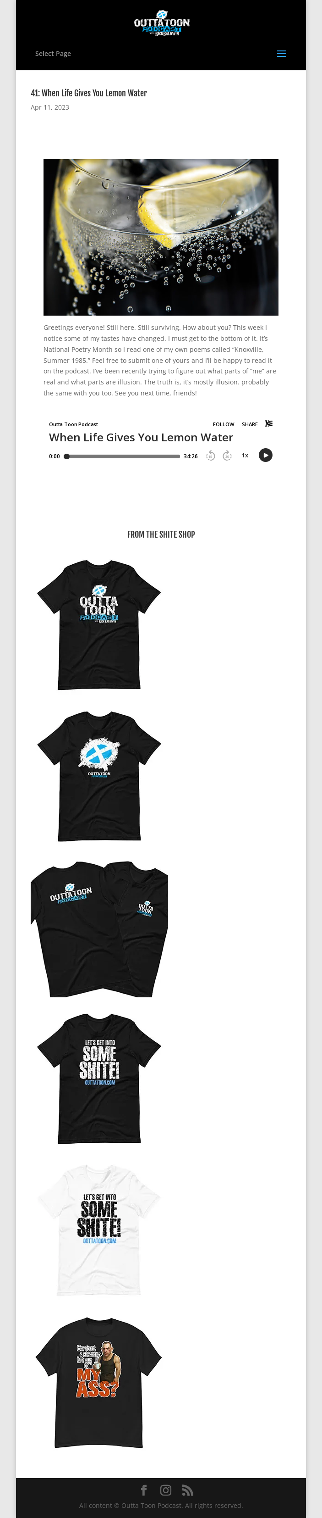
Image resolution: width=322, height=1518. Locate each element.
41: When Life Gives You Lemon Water (89, 93)
